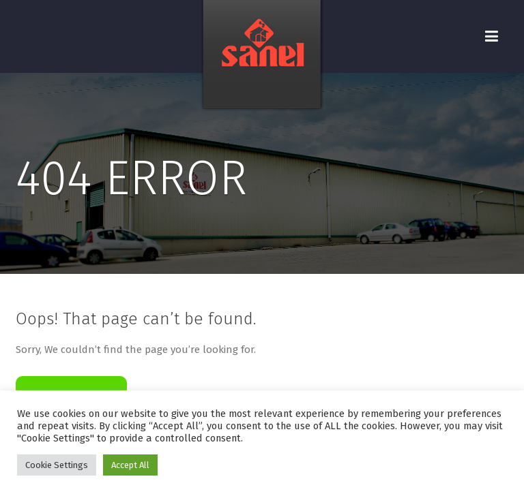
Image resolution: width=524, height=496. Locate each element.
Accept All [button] (130, 465)
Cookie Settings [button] (56, 465)
